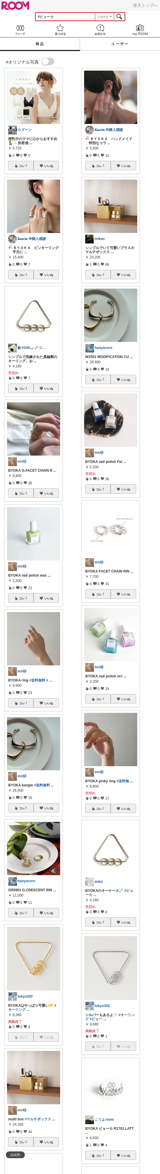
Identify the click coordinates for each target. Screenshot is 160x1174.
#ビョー (96, 1019)
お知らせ (100, 30)
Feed (20, 30)
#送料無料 (37, 680)
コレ (23, 165)
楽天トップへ (145, 5)
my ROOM (140, 30)
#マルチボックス (38, 1119)
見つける (60, 30)
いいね (48, 165)
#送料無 (122, 781)
